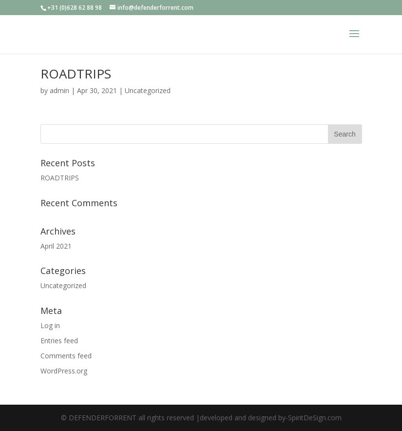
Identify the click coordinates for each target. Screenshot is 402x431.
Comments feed (66, 355)
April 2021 (56, 246)
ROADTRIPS (75, 73)
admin (59, 90)
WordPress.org (63, 370)
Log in (50, 325)
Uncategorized (148, 90)
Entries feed (59, 340)
